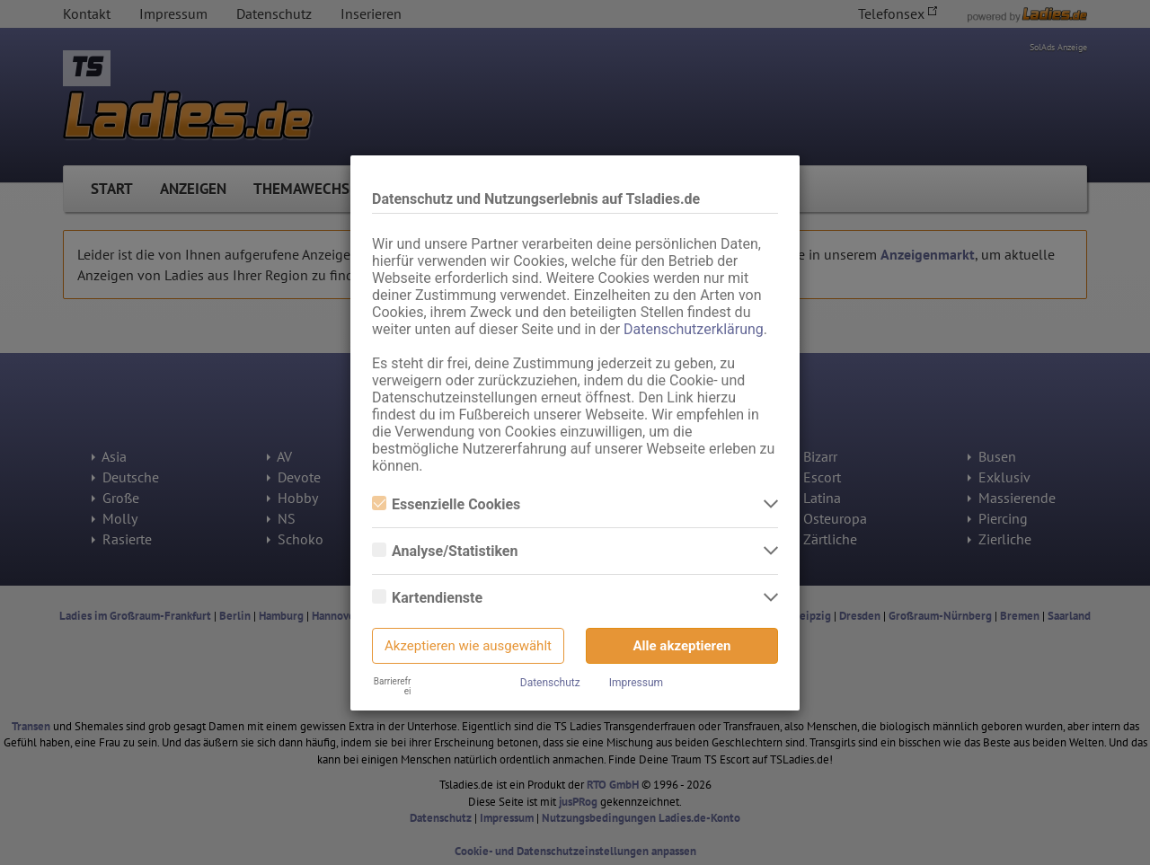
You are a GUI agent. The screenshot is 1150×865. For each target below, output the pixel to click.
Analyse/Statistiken (445, 551)
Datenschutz (550, 682)
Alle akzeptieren (682, 646)
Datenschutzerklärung (694, 329)
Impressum (636, 682)
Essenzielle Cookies (446, 504)
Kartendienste (427, 597)
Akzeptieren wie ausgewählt (468, 646)
